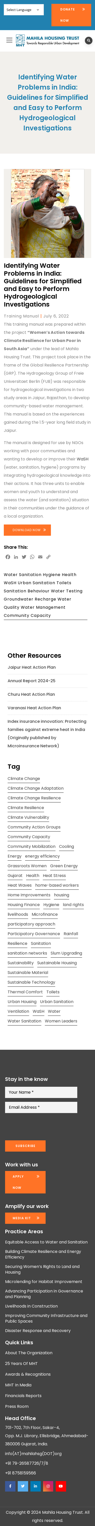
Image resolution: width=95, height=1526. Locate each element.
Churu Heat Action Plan (31, 694)
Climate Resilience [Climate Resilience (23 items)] (26, 808)
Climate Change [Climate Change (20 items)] (24, 779)
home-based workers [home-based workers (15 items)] (57, 885)
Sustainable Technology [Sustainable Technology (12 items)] (31, 982)
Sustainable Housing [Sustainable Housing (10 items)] (57, 963)
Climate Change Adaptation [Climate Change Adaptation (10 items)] (36, 788)
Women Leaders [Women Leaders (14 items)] (61, 1021)
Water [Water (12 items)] (54, 1011)
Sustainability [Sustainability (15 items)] (21, 963)
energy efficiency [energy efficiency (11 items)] (42, 856)
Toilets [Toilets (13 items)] (53, 992)
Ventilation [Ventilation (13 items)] (18, 1011)
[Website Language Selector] (24, 9)
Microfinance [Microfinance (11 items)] (45, 914)
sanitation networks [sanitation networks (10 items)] (27, 953)
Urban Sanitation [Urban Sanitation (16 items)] (56, 1002)
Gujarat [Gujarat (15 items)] (15, 875)
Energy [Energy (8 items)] (15, 856)
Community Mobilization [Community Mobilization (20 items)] (31, 846)
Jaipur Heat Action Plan (32, 667)
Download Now (27, 530)
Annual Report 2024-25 (31, 681)
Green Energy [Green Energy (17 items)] (64, 866)
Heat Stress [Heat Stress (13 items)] (54, 875)
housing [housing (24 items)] (61, 895)
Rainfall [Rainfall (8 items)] (71, 934)
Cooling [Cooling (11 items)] (66, 846)
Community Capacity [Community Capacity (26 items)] (29, 837)
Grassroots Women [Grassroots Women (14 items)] (27, 866)
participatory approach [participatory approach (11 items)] (31, 924)
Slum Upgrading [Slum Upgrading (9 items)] (66, 953)
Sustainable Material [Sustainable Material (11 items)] (28, 972)
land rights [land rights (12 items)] (73, 905)
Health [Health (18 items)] (32, 875)
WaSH (82, 459)
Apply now (18, 1182)
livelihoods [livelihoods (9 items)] (18, 914)
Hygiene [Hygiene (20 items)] (51, 905)
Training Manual (21, 316)
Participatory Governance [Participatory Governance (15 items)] (34, 934)
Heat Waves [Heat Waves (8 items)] (20, 885)
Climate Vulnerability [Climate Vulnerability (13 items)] (28, 817)
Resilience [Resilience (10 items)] (17, 943)
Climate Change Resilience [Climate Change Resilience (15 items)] (34, 798)
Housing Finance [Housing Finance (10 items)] (24, 905)
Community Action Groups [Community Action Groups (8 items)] (34, 827)
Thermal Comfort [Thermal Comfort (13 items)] (25, 992)
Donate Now (67, 15)
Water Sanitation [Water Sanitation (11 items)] (24, 1021)
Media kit (22, 1218)
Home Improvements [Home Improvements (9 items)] (29, 895)
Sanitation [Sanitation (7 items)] (41, 943)
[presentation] (43, 1127)
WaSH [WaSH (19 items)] (38, 1011)
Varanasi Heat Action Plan (34, 708)
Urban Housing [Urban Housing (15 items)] (22, 1002)
